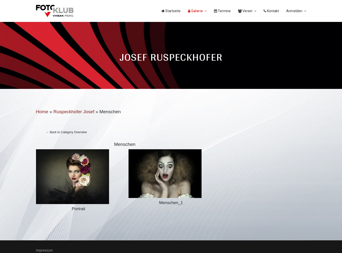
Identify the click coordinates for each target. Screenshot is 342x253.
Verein (245, 11)
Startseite (171, 11)
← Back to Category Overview (66, 132)
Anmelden (294, 11)
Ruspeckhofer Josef (73, 111)
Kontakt (271, 11)
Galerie (195, 11)
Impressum (44, 250)
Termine (222, 11)
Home (42, 111)
